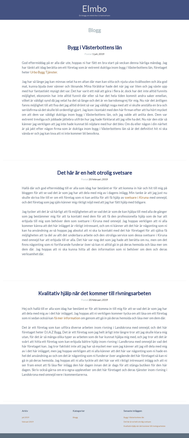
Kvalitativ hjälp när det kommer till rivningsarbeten (94, 293)
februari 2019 (27, 421)
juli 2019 (25, 417)
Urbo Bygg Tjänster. (44, 72)
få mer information (67, 318)
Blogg (75, 417)
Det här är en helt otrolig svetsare (94, 173)
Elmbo (94, 8)
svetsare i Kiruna (137, 197)
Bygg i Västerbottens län (94, 47)
